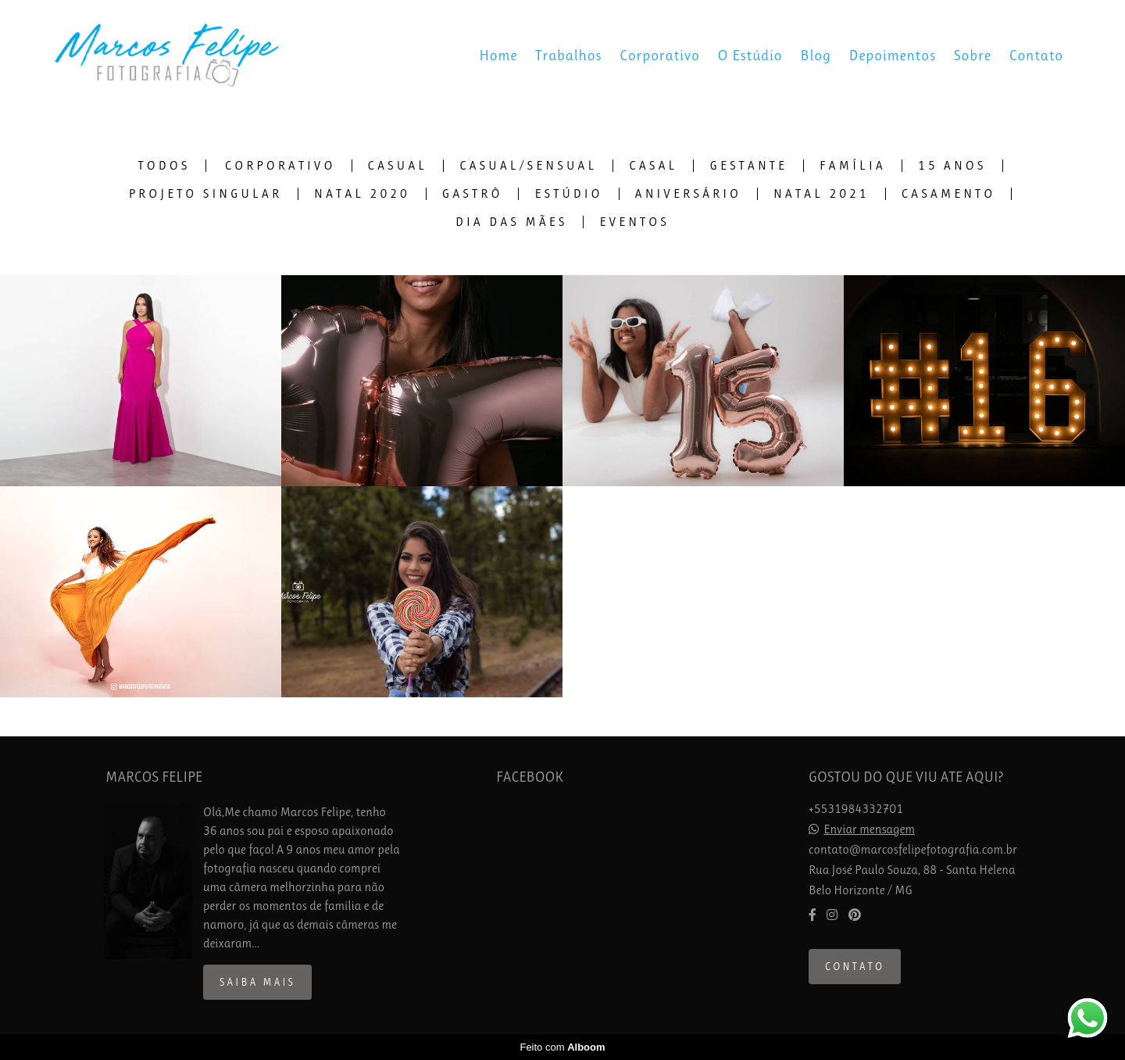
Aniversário (688, 194)
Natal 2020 (362, 194)
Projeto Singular (205, 194)
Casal (653, 165)
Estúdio (568, 194)
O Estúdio (750, 55)
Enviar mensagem (869, 829)
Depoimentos (892, 55)
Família (853, 165)
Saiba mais (257, 982)
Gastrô (472, 194)
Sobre (972, 55)
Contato (1036, 55)
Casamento (949, 194)
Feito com (562, 1047)
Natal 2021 (821, 194)
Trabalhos (568, 55)
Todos (164, 165)
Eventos (634, 222)
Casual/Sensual (528, 165)
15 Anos (952, 165)
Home (498, 55)
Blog (815, 55)
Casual (398, 165)
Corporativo (660, 55)
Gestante (748, 165)
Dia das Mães (511, 222)
